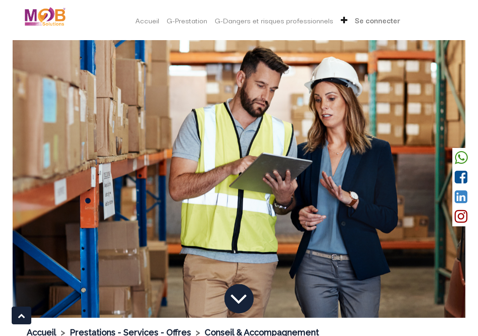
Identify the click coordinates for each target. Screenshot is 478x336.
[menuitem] (147, 20)
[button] (344, 20)
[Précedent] (47, 179)
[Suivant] (432, 179)
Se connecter (378, 20)
